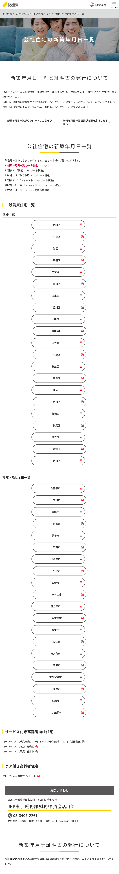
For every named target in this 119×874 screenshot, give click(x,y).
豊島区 (84, 295)
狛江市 (84, 441)
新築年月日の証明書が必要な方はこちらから (87, 122)
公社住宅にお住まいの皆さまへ (33, 13)
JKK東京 (7, 13)
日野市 (29, 417)
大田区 (29, 272)
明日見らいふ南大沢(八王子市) (21, 540)
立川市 (84, 370)
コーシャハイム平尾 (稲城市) (20, 515)
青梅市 (29, 382)
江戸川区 (55, 343)
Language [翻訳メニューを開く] (100, 4)
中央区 (84, 225)
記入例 (22, 674)
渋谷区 (29, 284)
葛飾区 (84, 331)
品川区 (84, 260)
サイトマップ (32, 839)
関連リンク (88, 839)
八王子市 (29, 370)
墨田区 (84, 248)
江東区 (29, 260)
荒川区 (84, 307)
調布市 (29, 394)
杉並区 (29, 295)
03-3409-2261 (25, 579)
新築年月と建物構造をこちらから (42, 102)
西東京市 (85, 429)
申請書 (9, 674)
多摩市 (84, 464)
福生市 (29, 441)
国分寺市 (29, 429)
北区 (28, 307)
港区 (28, 236)
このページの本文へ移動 (59, 0)
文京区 (29, 248)
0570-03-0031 (23, 792)
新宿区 (84, 236)
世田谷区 (85, 272)
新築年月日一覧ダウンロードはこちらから (31, 122)
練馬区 (84, 319)
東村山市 (85, 417)
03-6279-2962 (23, 798)
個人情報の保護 (70, 839)
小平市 (84, 406)
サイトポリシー (51, 839)
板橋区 (29, 319)
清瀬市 (84, 453)
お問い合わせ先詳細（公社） (22, 807)
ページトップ (59, 827)
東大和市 (29, 453)
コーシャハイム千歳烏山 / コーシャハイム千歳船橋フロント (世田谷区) (43, 505)
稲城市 (29, 476)
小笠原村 (85, 476)
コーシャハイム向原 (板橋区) (20, 510)
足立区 (29, 331)
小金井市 (29, 406)
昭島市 (84, 382)
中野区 (84, 284)
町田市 (84, 394)
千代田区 (29, 225)
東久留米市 (29, 464)
